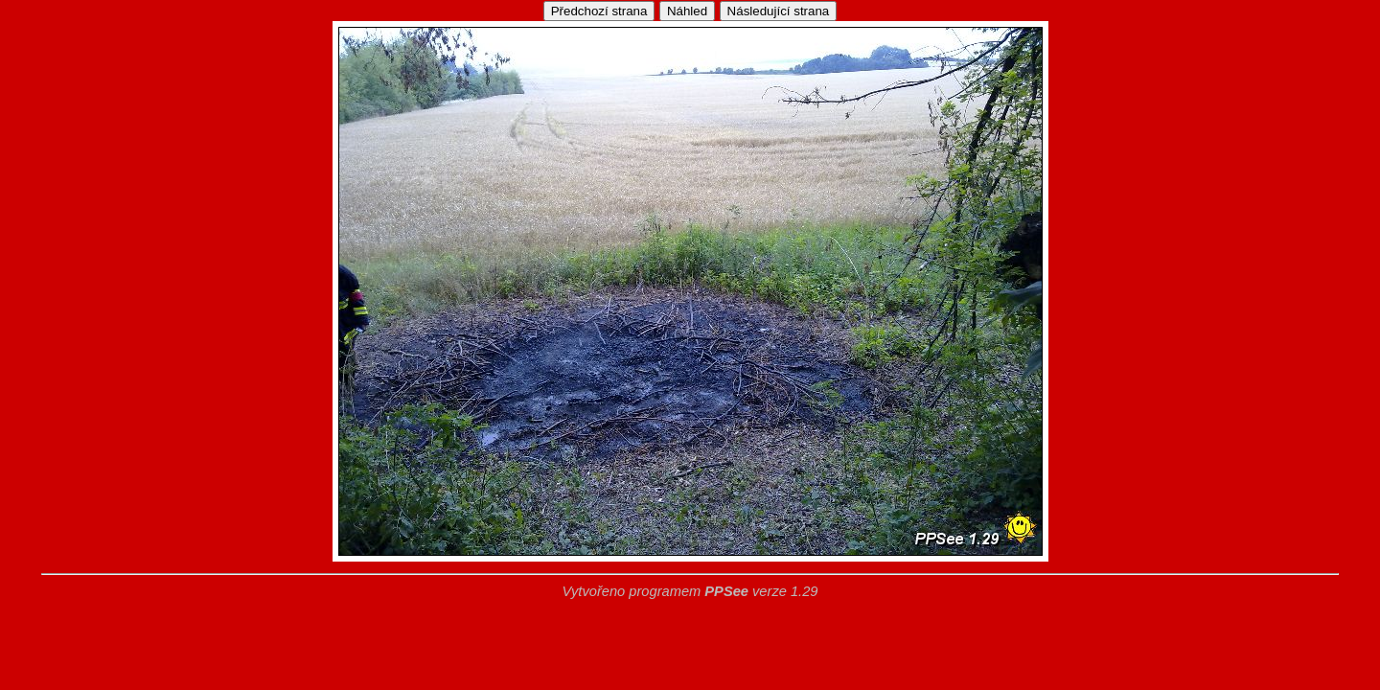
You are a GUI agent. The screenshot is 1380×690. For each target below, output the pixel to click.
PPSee (726, 591)
